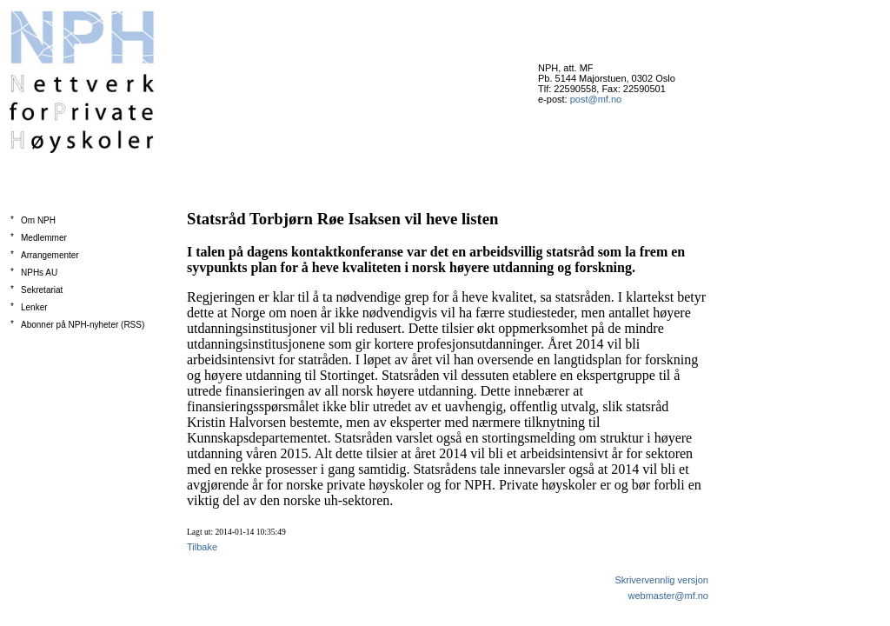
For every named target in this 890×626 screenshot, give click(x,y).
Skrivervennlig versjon (661, 580)
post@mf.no (595, 99)
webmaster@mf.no (668, 595)
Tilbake (202, 547)
